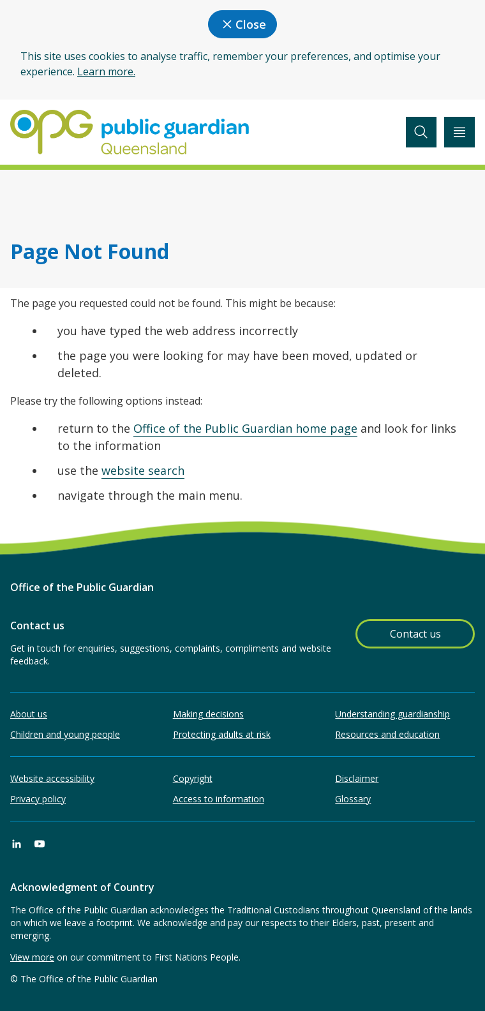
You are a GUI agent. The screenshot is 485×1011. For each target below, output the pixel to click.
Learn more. (106, 71)
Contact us (415, 634)
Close (242, 24)
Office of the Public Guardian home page (245, 428)
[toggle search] (421, 132)
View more (32, 957)
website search (142, 470)
